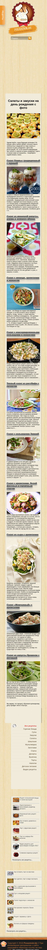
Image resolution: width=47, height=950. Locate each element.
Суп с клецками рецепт (22, 893)
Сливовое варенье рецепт (29, 853)
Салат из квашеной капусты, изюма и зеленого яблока (23, 217)
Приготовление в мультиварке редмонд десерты (27, 807)
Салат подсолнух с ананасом (24, 900)
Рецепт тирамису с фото (22, 917)
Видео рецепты (29, 769)
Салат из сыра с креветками (22, 534)
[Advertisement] (23, 68)
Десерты (32, 754)
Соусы (34, 751)
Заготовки (32, 748)
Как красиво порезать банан (24, 908)
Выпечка (33, 757)
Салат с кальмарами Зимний (23, 434)
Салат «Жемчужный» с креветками (19, 606)
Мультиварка (30, 744)
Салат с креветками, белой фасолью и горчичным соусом (22, 486)
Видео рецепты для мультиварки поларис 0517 (29, 845)
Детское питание (29, 766)
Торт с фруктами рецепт (28, 828)
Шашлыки (32, 741)
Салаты (33, 738)
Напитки (33, 763)
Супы (34, 732)
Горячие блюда (29, 729)
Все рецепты (31, 726)
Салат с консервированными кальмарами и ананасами (23, 333)
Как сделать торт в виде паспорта (26, 879)
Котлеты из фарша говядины (24, 923)
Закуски (33, 735)
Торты (34, 760)
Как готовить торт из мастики (24, 872)
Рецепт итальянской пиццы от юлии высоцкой (29, 799)
